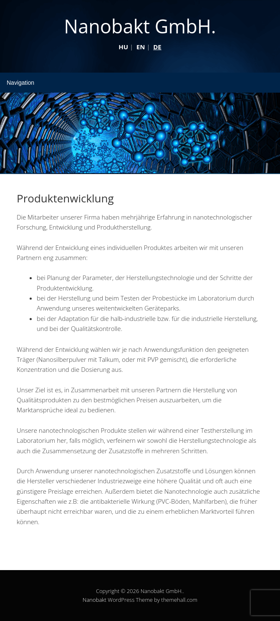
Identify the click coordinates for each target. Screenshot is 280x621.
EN (140, 47)
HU (123, 47)
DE (157, 47)
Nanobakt (94, 599)
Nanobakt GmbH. (140, 26)
